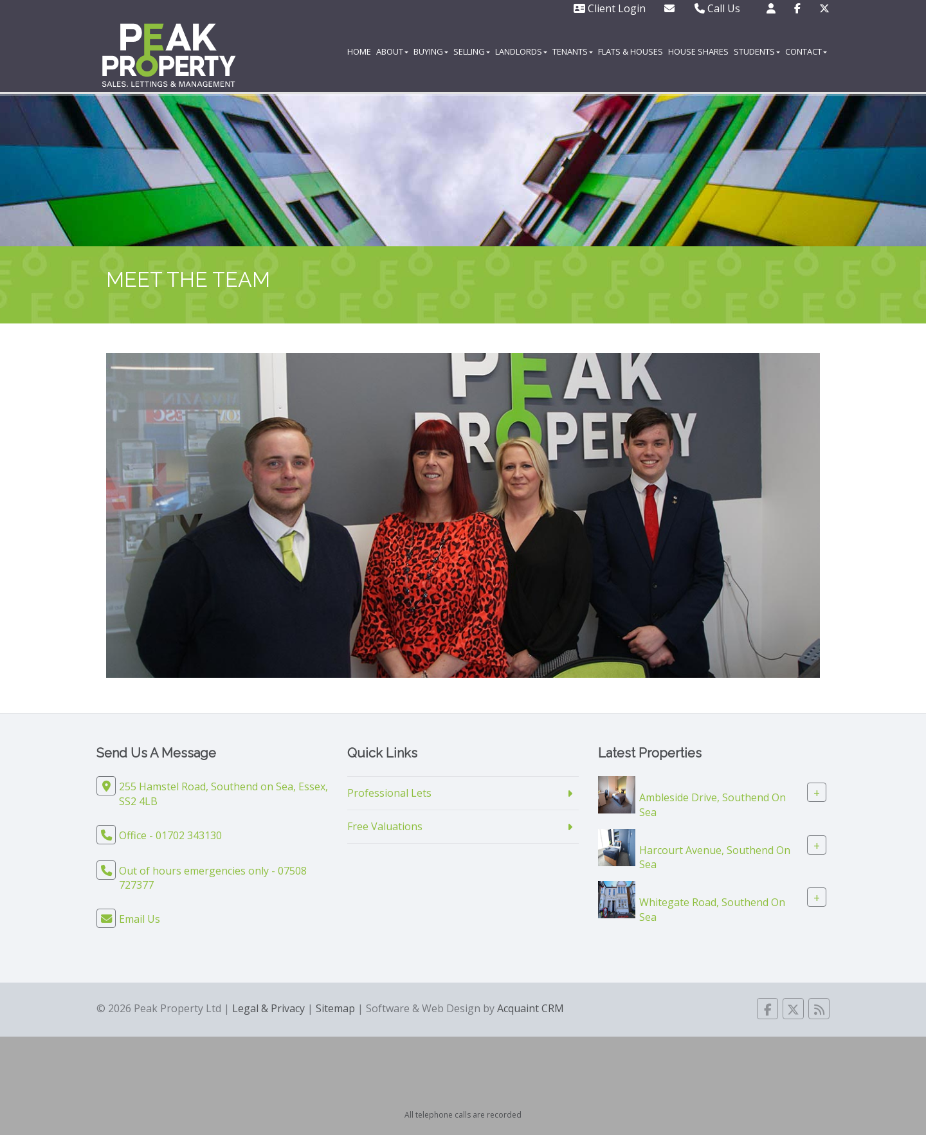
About (392, 51)
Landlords (521, 51)
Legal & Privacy (268, 1008)
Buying (430, 51)
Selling (471, 51)
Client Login (610, 8)
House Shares (698, 51)
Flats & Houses (630, 51)
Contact (806, 51)
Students (757, 51)
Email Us (139, 919)
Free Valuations (384, 826)
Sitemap (335, 1008)
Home (359, 51)
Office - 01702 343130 (170, 835)
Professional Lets (389, 793)
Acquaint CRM (530, 1008)
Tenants (572, 51)
